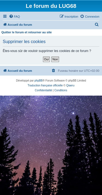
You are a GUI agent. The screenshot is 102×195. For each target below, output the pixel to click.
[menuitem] (14, 16)
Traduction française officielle (45, 85)
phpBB (39, 80)
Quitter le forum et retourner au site (26, 32)
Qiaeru (70, 85)
